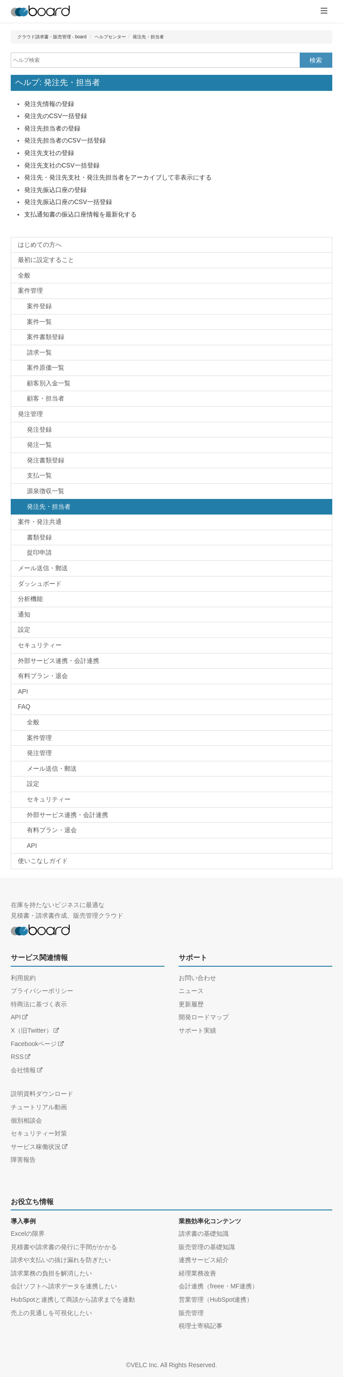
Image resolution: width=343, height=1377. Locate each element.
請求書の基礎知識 (204, 1233)
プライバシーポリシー (42, 990)
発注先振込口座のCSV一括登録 (68, 201)
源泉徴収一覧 (45, 490)
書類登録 (39, 537)
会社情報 (23, 1070)
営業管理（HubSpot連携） (216, 1299)
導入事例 (23, 1221)
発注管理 (30, 413)
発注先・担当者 (148, 36)
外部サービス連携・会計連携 (58, 660)
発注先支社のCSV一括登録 (62, 165)
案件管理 (30, 290)
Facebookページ (34, 1043)
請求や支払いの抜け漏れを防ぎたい (61, 1259)
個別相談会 (26, 1120)
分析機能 (30, 598)
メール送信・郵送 (43, 568)
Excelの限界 (28, 1233)
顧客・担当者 (45, 398)
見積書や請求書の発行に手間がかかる (64, 1246)
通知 (24, 614)
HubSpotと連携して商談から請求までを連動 (73, 1299)
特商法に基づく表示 (39, 1004)
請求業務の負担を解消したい (51, 1273)
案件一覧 (39, 321)
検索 (316, 60)
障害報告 (23, 1159)
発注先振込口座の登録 (55, 189)
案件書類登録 (45, 336)
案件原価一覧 (45, 367)
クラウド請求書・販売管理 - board (51, 36)
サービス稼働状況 (36, 1146)
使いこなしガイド (43, 860)
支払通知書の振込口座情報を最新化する (80, 214)
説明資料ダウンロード (42, 1093)
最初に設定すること (46, 259)
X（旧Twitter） (31, 1030)
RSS (17, 1056)
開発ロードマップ (204, 1017)
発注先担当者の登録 (52, 128)
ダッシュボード (40, 583)
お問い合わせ (197, 977)
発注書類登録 (45, 460)
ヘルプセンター (110, 36)
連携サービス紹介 (204, 1259)
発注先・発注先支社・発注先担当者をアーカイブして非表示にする (118, 177)
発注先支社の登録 (49, 152)
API (23, 691)
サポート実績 (197, 1030)
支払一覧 (39, 475)
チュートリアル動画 (39, 1107)
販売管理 (191, 1312)
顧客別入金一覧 (49, 383)
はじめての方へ (40, 244)
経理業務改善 (197, 1273)
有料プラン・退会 (43, 675)
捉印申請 (39, 552)
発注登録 (39, 429)
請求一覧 (39, 352)
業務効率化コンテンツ (210, 1221)
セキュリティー (40, 645)
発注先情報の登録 (49, 103)
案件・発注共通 (40, 521)
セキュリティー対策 (39, 1133)
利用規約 (23, 977)
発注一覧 (39, 444)
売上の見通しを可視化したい (51, 1312)
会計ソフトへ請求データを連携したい (64, 1286)
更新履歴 (191, 1004)
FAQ (24, 706)
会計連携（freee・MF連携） (218, 1286)
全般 (24, 275)
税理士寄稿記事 (200, 1325)
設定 (24, 629)
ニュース (191, 990)
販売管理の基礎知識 (207, 1246)
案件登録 (39, 306)
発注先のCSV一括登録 (55, 115)
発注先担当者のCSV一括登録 (65, 140)
